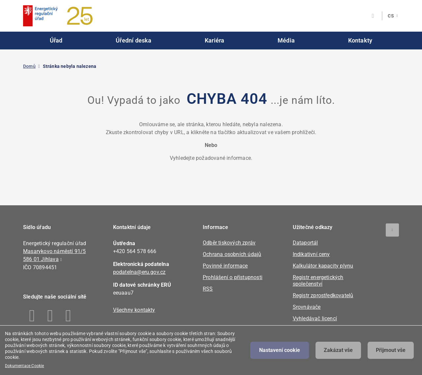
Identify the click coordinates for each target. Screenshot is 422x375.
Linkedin (50, 315)
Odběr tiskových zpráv (229, 243)
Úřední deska (133, 40)
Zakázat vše (338, 350)
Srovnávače (307, 307)
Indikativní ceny (311, 254)
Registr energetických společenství (318, 280)
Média (286, 40)
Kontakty (360, 40)
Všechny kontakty (134, 310)
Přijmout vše (391, 350)
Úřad (56, 40)
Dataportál (305, 243)
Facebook (32, 315)
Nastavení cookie (279, 350)
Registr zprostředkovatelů (323, 295)
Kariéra (214, 40)
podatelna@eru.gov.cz (139, 272)
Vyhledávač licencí (315, 318)
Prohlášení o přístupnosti (232, 277)
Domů (29, 66)
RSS (208, 289)
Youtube (68, 315)
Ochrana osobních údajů (232, 254)
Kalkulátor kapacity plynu (323, 266)
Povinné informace (225, 266)
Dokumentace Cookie (24, 365)
